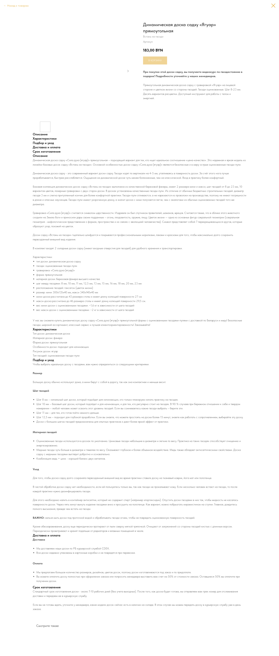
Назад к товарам (18, 5)
